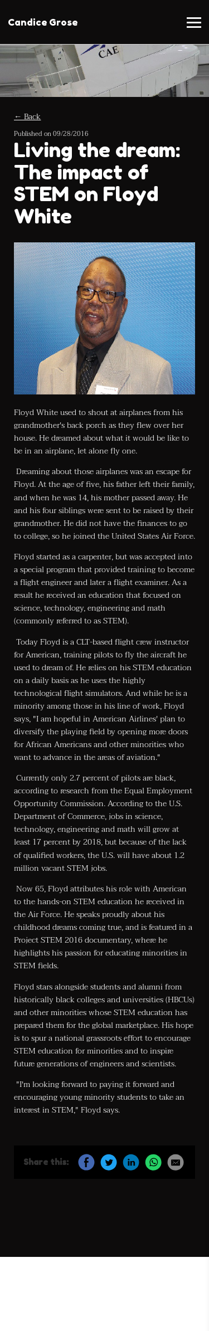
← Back (27, 117)
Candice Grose (42, 22)
